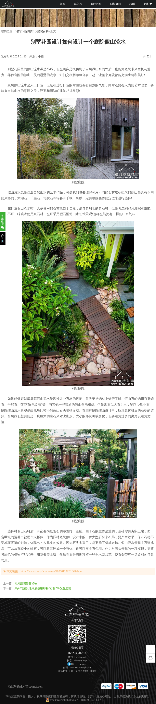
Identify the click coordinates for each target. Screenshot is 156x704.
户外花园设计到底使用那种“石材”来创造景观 (42, 588)
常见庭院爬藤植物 (25, 583)
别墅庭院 (115, 3)
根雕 (132, 3)
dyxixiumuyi (80, 660)
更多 (147, 3)
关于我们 (77, 620)
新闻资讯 (30, 31)
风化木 (78, 3)
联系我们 (77, 647)
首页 (63, 3)
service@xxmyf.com (80, 667)
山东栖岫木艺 (19, 686)
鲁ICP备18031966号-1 (92, 700)
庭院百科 (96, 3)
